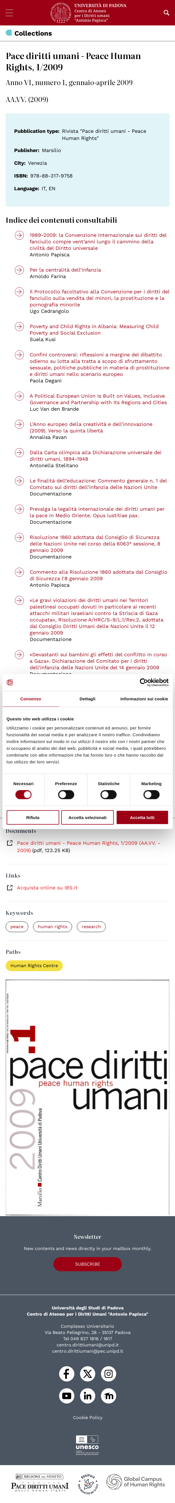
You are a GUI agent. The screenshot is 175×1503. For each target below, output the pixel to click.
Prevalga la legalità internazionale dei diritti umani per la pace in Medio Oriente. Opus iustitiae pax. (97, 512)
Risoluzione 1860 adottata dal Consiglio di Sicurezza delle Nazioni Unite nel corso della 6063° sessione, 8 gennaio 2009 (95, 543)
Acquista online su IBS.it (47, 888)
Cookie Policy (87, 1417)
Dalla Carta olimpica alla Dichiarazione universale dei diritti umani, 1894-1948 (95, 455)
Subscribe (87, 1264)
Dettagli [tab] (88, 698)
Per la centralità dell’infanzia (65, 270)
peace (16, 926)
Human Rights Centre (34, 965)
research (91, 926)
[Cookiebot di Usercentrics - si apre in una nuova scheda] (143, 682)
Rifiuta (33, 817)
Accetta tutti (142, 817)
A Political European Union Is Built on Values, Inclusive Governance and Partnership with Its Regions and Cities (98, 399)
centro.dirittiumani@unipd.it (88, 1345)
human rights (52, 926)
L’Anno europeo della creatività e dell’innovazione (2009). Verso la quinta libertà (91, 427)
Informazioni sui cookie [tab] (144, 698)
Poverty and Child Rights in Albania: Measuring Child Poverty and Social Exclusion (94, 329)
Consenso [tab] (30, 698)
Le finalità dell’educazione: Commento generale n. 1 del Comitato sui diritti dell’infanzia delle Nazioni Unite (98, 484)
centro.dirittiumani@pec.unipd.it (87, 1351)
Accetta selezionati (87, 817)
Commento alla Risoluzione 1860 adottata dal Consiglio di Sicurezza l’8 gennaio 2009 (98, 575)
